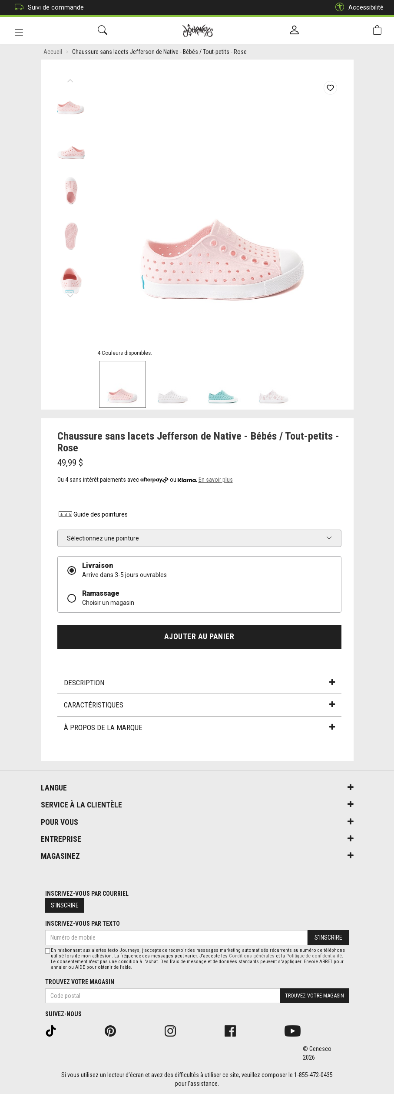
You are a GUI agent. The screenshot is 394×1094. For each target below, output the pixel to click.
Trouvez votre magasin (79, 981)
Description (199, 683)
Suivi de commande (47, 7)
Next (71, 293)
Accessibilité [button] (357, 7)
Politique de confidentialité (314, 956)
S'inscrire (65, 905)
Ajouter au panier (199, 636)
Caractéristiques (199, 705)
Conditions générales (252, 956)
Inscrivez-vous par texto (82, 923)
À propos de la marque (199, 727)
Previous (71, 78)
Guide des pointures (92, 514)
